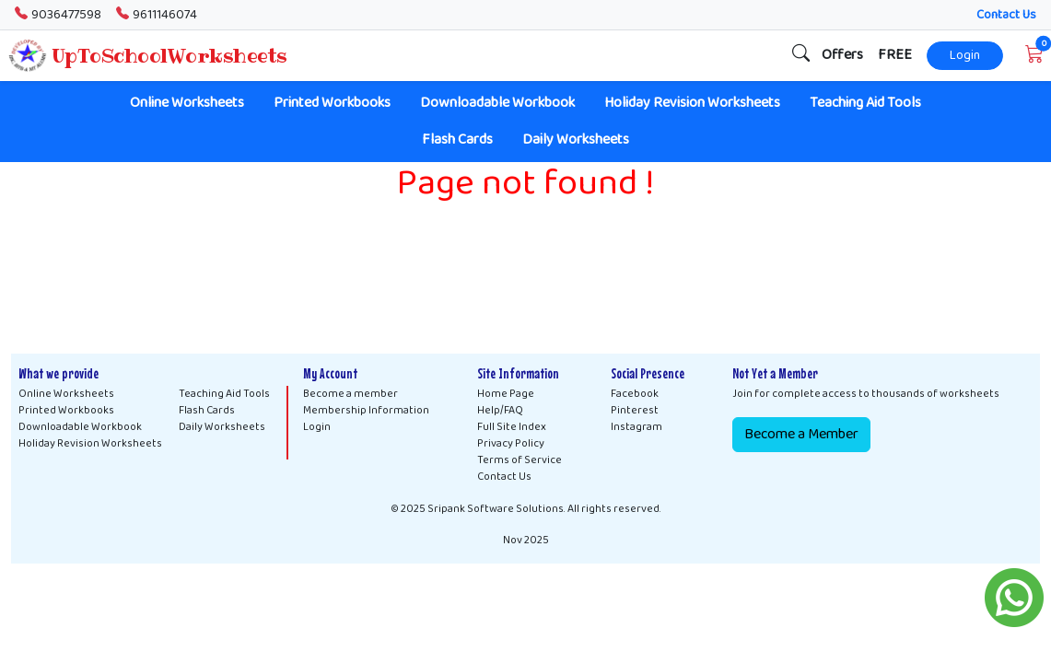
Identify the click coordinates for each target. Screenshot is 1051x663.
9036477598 (58, 15)
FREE (895, 55)
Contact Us (1006, 15)
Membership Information (366, 410)
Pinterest (635, 410)
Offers (842, 55)
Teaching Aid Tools (865, 102)
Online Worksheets (187, 102)
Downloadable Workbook (497, 102)
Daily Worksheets (575, 139)
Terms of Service (519, 460)
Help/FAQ (500, 410)
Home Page (505, 394)
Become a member (350, 394)
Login (965, 55)
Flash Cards (457, 139)
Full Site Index (511, 427)
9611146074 (156, 15)
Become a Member (801, 434)
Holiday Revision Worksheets (692, 102)
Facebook (635, 394)
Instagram (636, 427)
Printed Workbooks (332, 102)
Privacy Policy (510, 444)
